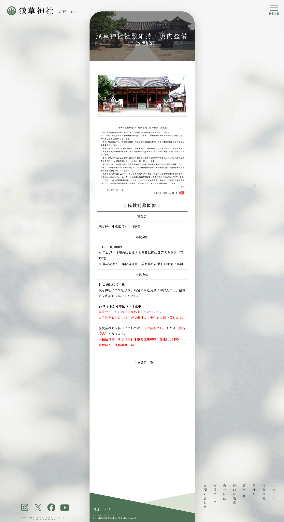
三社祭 (254, 490)
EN (74, 12)
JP (62, 11)
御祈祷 (244, 488)
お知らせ (273, 492)
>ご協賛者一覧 (142, 362)
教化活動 (224, 492)
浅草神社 (264, 492)
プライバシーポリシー (104, 515)
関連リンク (102, 509)
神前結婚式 (234, 494)
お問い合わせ (205, 496)
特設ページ (215, 494)
